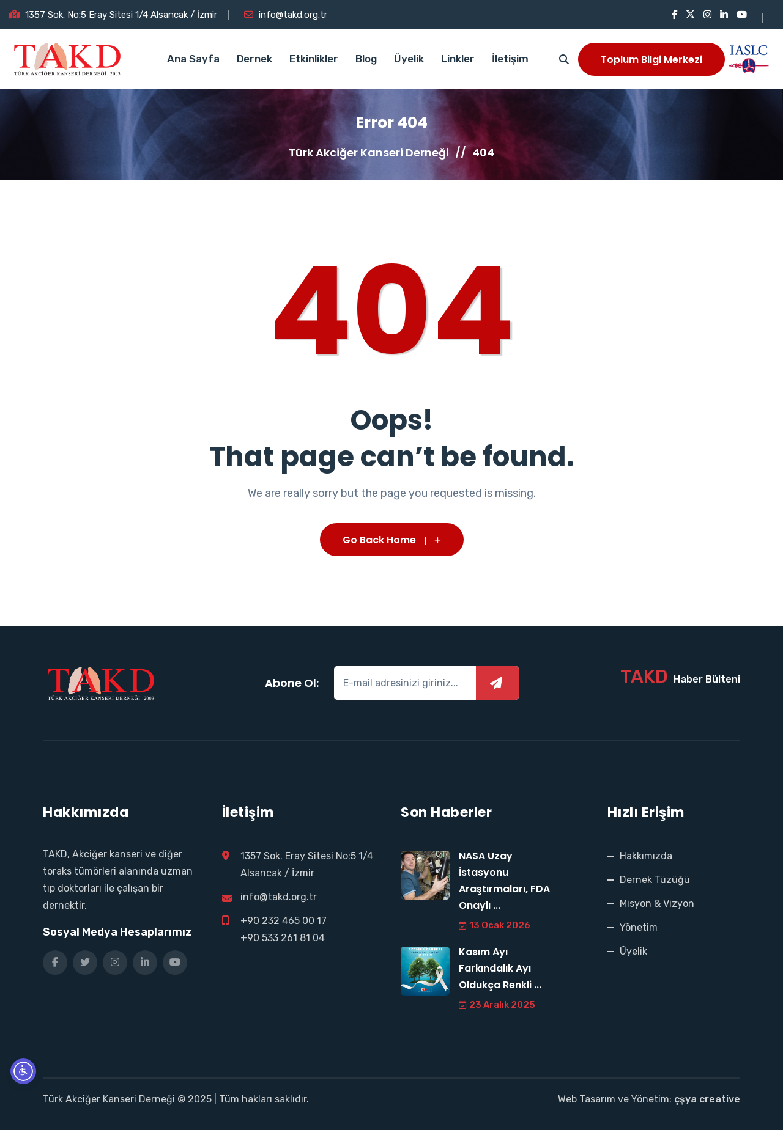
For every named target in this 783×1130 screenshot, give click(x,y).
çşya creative (707, 1099)
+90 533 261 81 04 (282, 938)
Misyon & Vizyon (657, 903)
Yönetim (639, 927)
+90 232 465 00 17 (283, 920)
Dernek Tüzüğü (655, 880)
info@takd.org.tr (293, 14)
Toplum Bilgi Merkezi (651, 60)
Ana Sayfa (193, 59)
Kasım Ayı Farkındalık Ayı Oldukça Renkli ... (500, 968)
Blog (366, 59)
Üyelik (409, 59)
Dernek (254, 59)
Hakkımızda (646, 856)
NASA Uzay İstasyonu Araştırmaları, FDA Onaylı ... (504, 880)
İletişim (510, 59)
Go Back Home (392, 540)
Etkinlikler (313, 59)
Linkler (458, 59)
